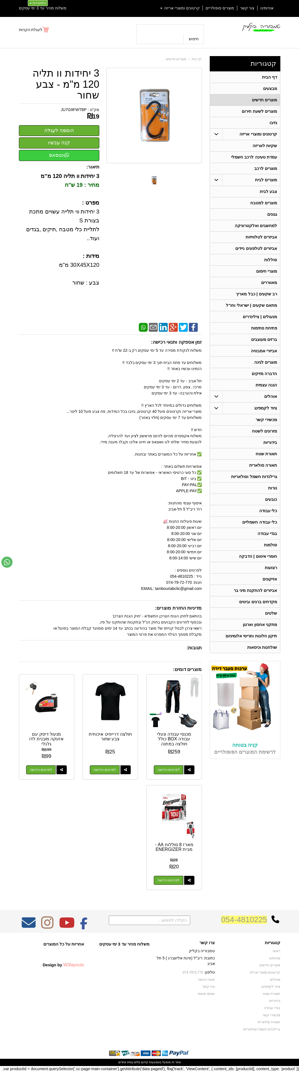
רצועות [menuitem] (271, 567)
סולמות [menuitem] (270, 544)
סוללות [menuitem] (270, 259)
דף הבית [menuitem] (269, 77)
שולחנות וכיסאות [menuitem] (262, 647)
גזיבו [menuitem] (273, 122)
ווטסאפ (59, 155)
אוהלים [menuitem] (270, 396)
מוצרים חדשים (176, 59)
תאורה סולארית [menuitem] (263, 465)
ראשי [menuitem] (276, 951)
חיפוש (194, 39)
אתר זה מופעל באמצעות (149, 1062)
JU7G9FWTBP (74, 109)
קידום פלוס (140, 1062)
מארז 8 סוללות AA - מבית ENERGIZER (174, 847)
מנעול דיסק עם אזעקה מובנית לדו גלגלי (46, 739)
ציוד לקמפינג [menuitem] (265, 408)
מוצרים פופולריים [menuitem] (220, 8)
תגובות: (194, 647)
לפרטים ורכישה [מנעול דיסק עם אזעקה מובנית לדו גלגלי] (41, 770)
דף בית (197, 59)
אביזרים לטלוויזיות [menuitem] (261, 237)
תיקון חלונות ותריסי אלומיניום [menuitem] (251, 635)
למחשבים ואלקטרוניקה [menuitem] (256, 225)
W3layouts (73, 964)
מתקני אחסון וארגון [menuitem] (260, 624)
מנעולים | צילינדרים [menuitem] (260, 316)
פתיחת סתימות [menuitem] (264, 328)
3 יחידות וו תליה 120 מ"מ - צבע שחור (66, 84)
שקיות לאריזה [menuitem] (265, 145)
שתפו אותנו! (206, 994)
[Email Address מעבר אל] (29, 926)
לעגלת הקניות (31, 29)
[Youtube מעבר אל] (67, 926)
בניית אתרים (125, 1062)
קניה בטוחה (245, 745)
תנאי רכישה (206, 980)
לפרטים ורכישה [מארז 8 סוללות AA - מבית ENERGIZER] (168, 880)
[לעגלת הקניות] (34, 29)
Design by (63, 964)
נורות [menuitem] (272, 488)
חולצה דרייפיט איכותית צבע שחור (110, 736)
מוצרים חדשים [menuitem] (264, 99)
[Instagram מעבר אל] (47, 926)
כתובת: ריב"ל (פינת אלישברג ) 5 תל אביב (186, 961)
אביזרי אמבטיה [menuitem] (264, 350)
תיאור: (92, 167)
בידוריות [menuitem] (270, 442)
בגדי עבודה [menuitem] (267, 533)
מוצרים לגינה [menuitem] (265, 362)
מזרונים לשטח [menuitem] (264, 431)
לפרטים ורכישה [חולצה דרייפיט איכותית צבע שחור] (104, 770)
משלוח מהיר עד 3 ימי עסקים (42, 8)
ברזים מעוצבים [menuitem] (264, 339)
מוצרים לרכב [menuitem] (265, 168)
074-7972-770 (193, 972)
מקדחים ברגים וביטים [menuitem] (258, 601)
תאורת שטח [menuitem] (266, 453)
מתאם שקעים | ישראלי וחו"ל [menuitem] (251, 305)
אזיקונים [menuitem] (270, 579)
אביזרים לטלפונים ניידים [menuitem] (256, 248)
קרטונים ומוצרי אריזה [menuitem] (180, 8)
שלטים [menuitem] (271, 613)
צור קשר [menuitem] (247, 8)
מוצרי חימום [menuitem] (266, 271)
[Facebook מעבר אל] (84, 926)
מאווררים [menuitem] (269, 282)
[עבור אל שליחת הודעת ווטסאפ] (7, 562)
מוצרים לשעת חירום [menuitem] (259, 111)
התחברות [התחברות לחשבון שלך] (37, 3)
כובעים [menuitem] (271, 499)
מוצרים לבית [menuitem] (266, 179)
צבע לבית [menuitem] (268, 191)
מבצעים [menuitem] (270, 88)
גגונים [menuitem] (272, 214)
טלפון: (209, 972)
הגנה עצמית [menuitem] (266, 385)
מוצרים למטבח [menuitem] (263, 202)
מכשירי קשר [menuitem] (266, 419)
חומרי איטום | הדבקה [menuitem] (258, 556)
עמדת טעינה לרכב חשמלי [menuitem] (254, 157)
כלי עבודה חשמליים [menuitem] (259, 522)
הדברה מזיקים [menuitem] (264, 373)
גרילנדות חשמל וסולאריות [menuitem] (254, 476)
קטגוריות (263, 63)
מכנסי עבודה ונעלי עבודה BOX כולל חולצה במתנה (174, 739)
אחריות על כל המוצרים (63, 944)
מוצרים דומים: (187, 669)
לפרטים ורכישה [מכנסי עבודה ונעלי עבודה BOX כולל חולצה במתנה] (168, 770)
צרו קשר (207, 943)
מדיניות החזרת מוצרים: (178, 608)
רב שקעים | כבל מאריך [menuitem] (256, 293)
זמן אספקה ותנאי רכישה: (176, 342)
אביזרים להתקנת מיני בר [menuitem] (255, 590)
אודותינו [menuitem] (266, 8)
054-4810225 (244, 919)
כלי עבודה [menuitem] (268, 510)
